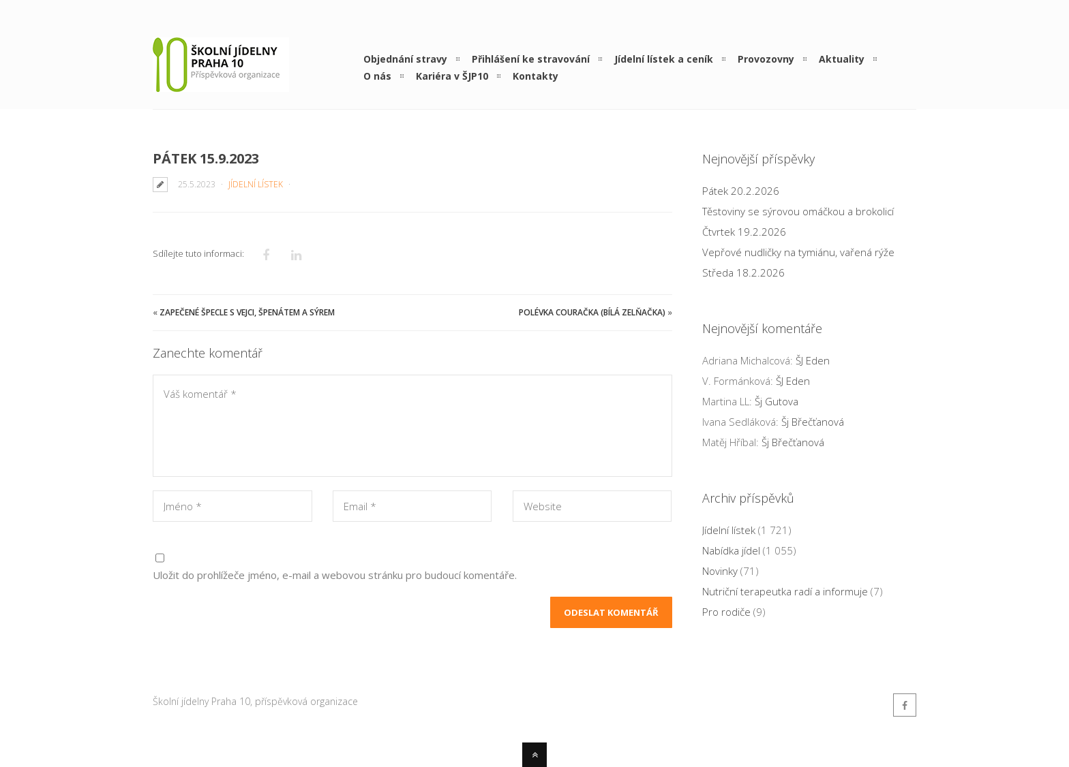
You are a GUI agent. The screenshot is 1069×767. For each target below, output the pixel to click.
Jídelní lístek (255, 184)
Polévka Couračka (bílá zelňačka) (592, 312)
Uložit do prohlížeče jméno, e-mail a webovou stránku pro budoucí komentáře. (335, 575)
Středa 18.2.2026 (743, 272)
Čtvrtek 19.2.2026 (744, 231)
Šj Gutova (776, 401)
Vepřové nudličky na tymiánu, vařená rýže (798, 252)
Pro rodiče (726, 612)
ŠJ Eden (813, 360)
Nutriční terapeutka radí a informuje (785, 591)
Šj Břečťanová (812, 421)
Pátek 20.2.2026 (740, 191)
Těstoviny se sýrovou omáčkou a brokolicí (798, 211)
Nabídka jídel (731, 550)
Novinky (720, 571)
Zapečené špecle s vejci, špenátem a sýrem (247, 312)
